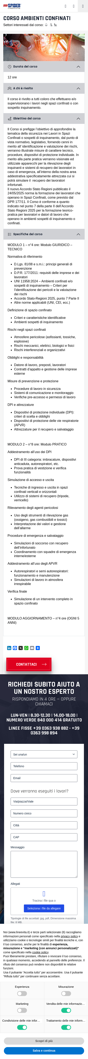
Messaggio (18, 847)
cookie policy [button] (40, 952)
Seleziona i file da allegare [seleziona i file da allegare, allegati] (44, 908)
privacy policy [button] (69, 936)
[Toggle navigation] (83, 6)
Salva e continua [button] (44, 1050)
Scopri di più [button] (44, 1041)
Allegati (15, 883)
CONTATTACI (26, 664)
